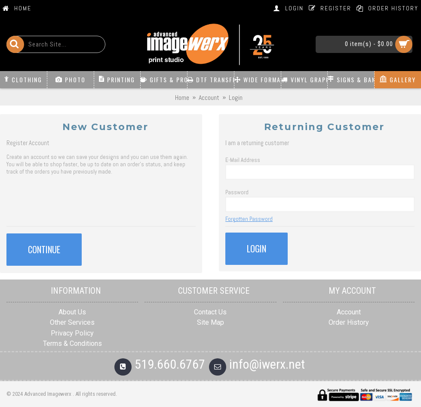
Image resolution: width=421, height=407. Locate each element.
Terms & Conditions (72, 343)
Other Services (72, 322)
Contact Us (210, 312)
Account (349, 312)
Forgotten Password (249, 219)
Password (237, 192)
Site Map (210, 322)
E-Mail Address (242, 160)
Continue (44, 249)
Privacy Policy (72, 333)
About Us (72, 312)
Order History (349, 322)
